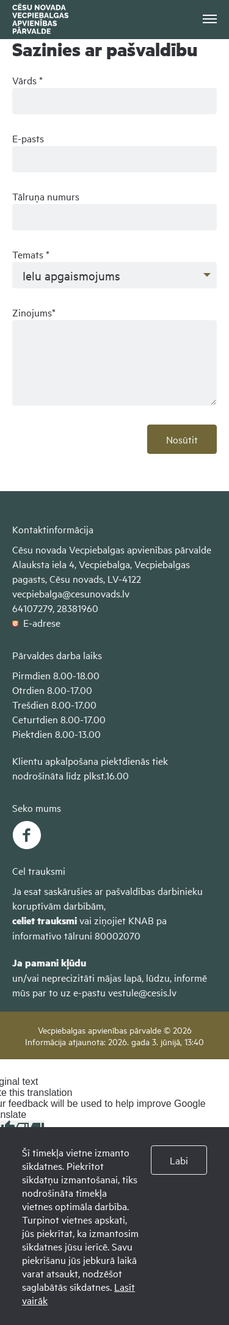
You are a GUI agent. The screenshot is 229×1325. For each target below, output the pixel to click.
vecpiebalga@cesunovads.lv (70, 593)
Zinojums (34, 312)
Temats (30, 254)
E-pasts (28, 138)
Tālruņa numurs (45, 196)
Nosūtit (182, 439)
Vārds (27, 80)
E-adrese (36, 622)
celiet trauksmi (44, 920)
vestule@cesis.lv (142, 992)
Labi (179, 1160)
